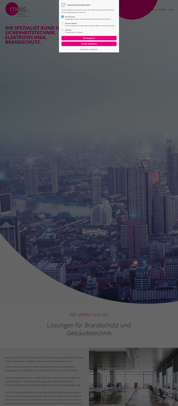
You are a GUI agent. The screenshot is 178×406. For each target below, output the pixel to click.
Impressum (93, 49)
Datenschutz (84, 49)
